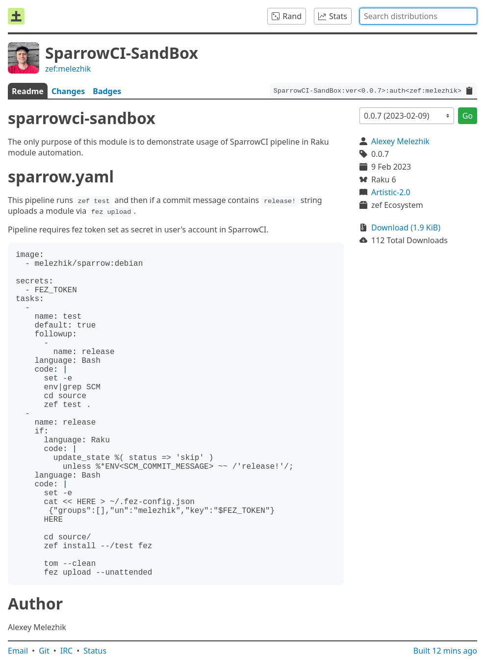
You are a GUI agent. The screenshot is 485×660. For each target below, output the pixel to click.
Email (18, 650)
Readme (28, 91)
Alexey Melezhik (400, 141)
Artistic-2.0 (390, 192)
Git (44, 650)
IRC (66, 650)
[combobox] (418, 16)
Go (467, 115)
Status (94, 650)
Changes (68, 91)
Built (445, 650)
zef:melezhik (68, 68)
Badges (107, 91)
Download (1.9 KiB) (405, 227)
